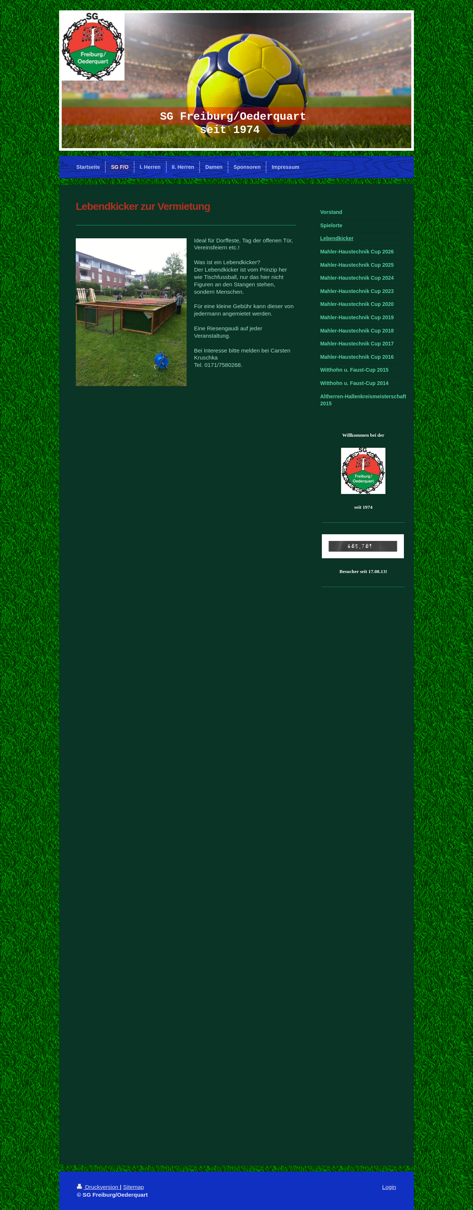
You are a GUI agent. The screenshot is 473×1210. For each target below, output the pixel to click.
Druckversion (98, 1187)
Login (389, 1187)
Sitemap (133, 1187)
